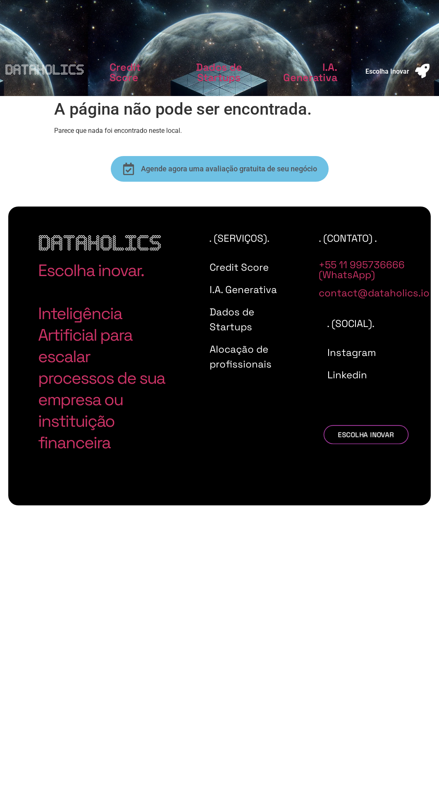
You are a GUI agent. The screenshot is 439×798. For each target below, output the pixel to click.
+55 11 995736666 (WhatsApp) (362, 269)
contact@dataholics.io (374, 292)
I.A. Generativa (310, 72)
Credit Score (125, 72)
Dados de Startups (219, 72)
